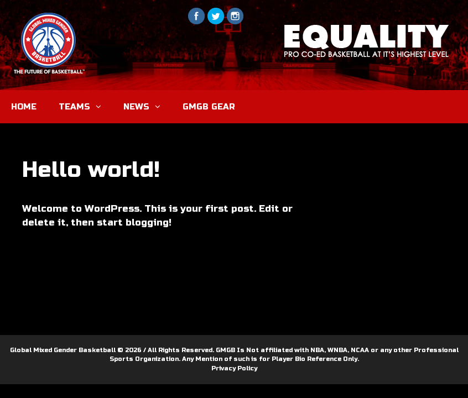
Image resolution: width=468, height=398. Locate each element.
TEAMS (85, 106)
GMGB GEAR (209, 107)
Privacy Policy (234, 368)
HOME (24, 107)
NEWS (147, 106)
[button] (101, 106)
